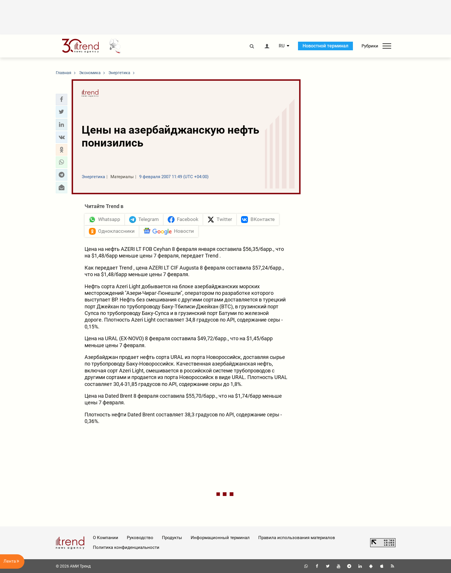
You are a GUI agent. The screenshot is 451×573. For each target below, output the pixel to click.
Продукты (172, 537)
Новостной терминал (325, 46)
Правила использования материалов (296, 537)
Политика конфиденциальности (126, 547)
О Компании (105, 537)
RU (281, 46)
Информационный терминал (220, 537)
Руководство (140, 537)
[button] (62, 99)
